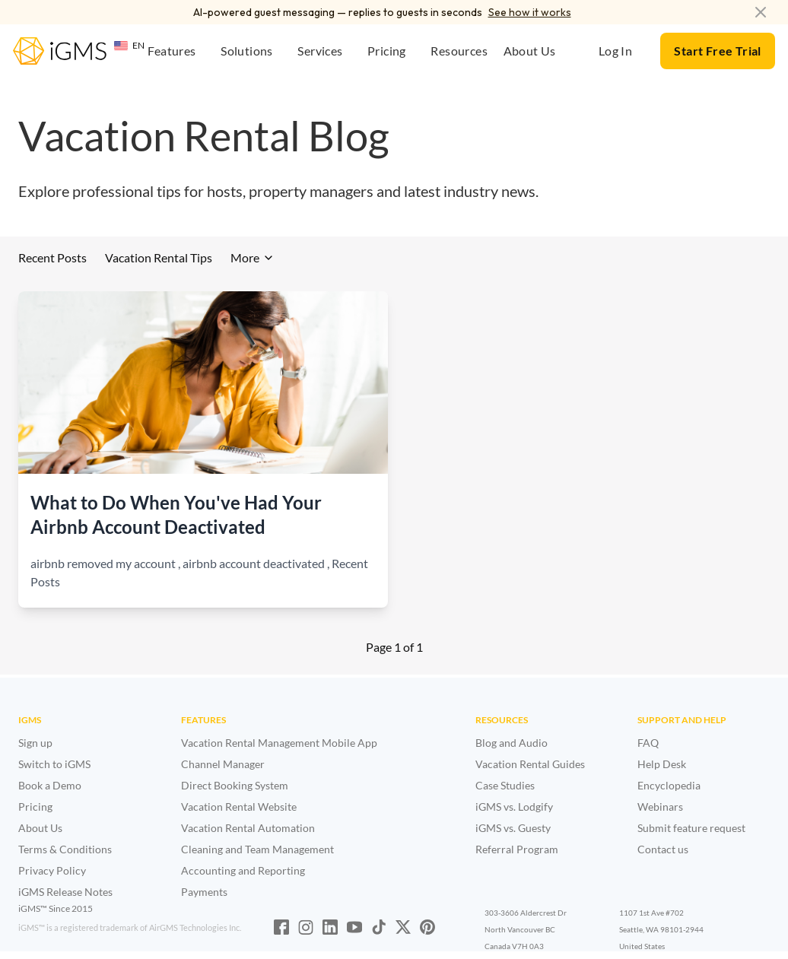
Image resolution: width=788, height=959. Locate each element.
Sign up (35, 742)
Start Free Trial (717, 50)
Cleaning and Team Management (257, 849)
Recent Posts (52, 257)
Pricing (35, 806)
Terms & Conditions (65, 849)
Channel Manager (223, 763)
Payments (204, 891)
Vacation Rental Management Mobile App (279, 742)
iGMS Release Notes (65, 891)
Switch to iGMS (54, 763)
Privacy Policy (52, 870)
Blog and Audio (511, 742)
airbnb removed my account (103, 563)
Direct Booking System (234, 785)
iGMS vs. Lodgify (514, 806)
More (252, 257)
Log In (615, 50)
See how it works (529, 12)
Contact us (662, 849)
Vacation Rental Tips (158, 257)
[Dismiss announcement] (760, 12)
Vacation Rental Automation (248, 827)
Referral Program (516, 849)
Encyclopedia (669, 785)
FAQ (648, 742)
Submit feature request (691, 827)
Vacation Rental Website (239, 806)
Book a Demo (49, 785)
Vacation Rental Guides (530, 763)
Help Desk (661, 763)
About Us (40, 827)
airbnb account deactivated (254, 563)
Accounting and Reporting (243, 870)
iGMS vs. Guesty (513, 827)
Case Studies (505, 785)
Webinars (660, 806)
